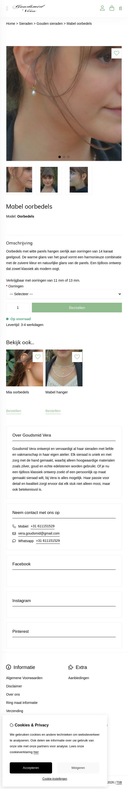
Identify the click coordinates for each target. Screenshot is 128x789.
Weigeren (78, 768)
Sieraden (26, 23)
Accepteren (31, 768)
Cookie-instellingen (54, 779)
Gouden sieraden (50, 23)
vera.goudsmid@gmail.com (39, 533)
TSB (119, 782)
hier (36, 752)
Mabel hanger (57, 392)
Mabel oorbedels (79, 23)
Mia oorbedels (17, 392)
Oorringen (15, 286)
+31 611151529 (43, 526)
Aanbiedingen (78, 678)
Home (10, 23)
